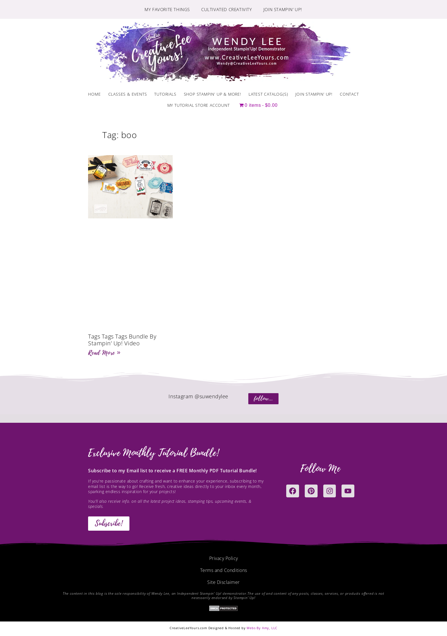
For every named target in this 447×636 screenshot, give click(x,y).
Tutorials (165, 94)
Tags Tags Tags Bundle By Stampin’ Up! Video (122, 340)
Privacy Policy (223, 558)
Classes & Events (127, 94)
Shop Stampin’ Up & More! (212, 94)
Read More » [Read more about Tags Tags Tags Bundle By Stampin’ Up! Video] (104, 352)
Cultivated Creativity (226, 9)
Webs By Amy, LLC (262, 628)
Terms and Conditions (223, 570)
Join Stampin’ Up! (282, 9)
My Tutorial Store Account (198, 105)
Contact (349, 94)
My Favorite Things (167, 9)
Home (94, 94)
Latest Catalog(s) (268, 94)
